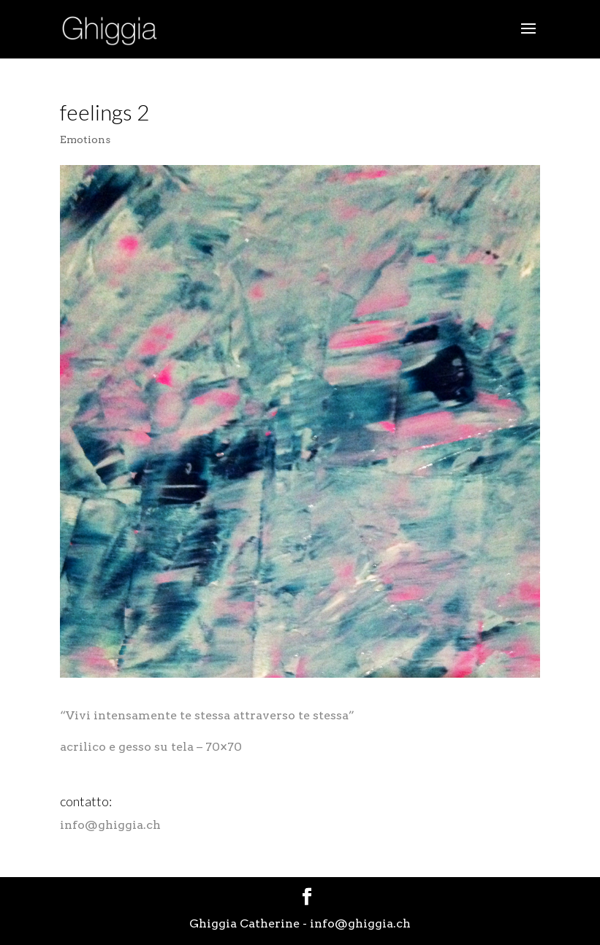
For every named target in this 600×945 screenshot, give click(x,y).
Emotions (85, 139)
